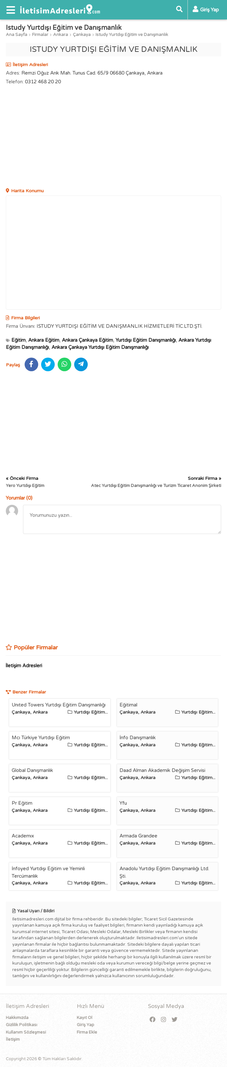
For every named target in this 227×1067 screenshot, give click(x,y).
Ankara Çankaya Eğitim (87, 340)
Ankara (60, 34)
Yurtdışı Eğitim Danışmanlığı (146, 340)
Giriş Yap (85, 1024)
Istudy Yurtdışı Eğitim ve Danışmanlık (132, 34)
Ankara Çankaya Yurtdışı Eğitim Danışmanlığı (100, 347)
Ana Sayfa (16, 34)
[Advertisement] (113, 137)
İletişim (13, 1039)
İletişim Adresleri (24, 666)
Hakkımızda (17, 1017)
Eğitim (18, 340)
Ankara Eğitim (43, 340)
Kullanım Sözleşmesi (26, 1032)
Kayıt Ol (84, 1017)
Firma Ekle (87, 1032)
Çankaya (82, 34)
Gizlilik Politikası (21, 1024)
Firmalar (40, 34)
